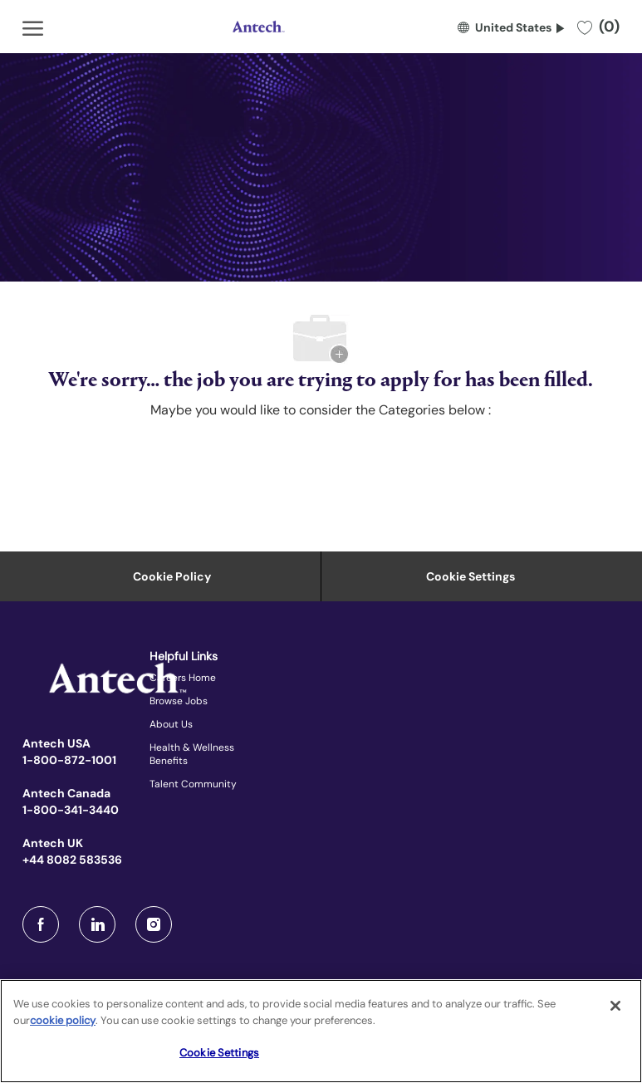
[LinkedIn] (97, 924)
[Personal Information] (172, 576)
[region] (321, 1031)
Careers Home (182, 677)
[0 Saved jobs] (598, 26)
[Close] (615, 1005)
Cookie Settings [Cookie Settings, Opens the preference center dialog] (219, 1053)
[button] (510, 26)
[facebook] (40, 924)
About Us (171, 724)
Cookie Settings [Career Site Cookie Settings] (470, 576)
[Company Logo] (256, 26)
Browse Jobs (178, 701)
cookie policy (63, 1020)
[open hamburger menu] (32, 27)
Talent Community (193, 784)
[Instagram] (153, 924)
